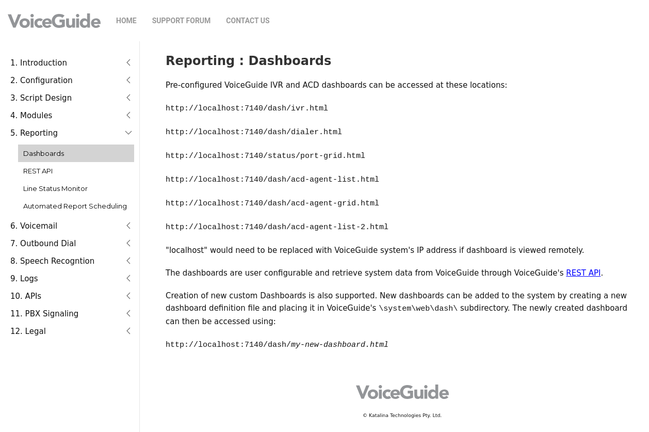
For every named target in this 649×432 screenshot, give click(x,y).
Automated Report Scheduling (75, 206)
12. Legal (28, 331)
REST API (38, 171)
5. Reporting (34, 133)
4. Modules (31, 115)
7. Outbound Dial (43, 243)
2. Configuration (41, 80)
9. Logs (24, 278)
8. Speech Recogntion (52, 261)
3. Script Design (41, 98)
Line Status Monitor (55, 188)
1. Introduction (38, 63)
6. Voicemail (33, 226)
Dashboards (43, 153)
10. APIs (25, 296)
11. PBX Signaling (44, 313)
